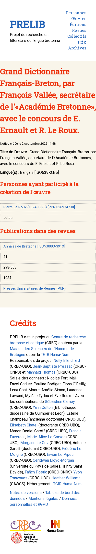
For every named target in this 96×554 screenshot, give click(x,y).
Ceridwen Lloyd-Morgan (53, 460)
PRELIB (27, 24)
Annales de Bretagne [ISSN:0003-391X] (34, 246)
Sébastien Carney (60, 401)
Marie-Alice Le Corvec (46, 437)
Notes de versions (26, 492)
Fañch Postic (36, 472)
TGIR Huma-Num (55, 354)
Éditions (78, 24)
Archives (77, 47)
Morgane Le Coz (34, 442)
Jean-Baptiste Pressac (52, 366)
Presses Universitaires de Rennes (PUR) (34, 288)
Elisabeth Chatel (23, 425)
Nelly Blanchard (66, 360)
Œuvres (78, 18)
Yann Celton (43, 407)
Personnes (76, 12)
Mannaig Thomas (41, 372)
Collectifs (76, 36)
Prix (82, 42)
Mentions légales (43, 498)
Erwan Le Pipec (60, 454)
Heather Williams (66, 478)
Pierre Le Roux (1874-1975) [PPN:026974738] (39, 207)
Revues (79, 30)
